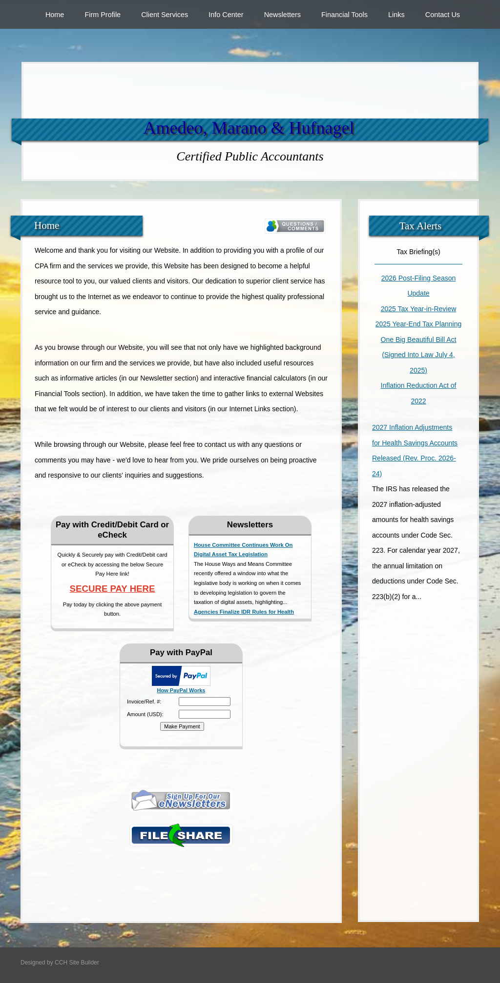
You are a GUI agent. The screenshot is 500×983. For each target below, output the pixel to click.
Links (396, 15)
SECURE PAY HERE (112, 588)
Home (54, 15)
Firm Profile (102, 15)
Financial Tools (344, 15)
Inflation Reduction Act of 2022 (419, 393)
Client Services (164, 15)
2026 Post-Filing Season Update (418, 286)
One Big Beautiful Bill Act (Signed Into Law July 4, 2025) (419, 355)
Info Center (225, 15)
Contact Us (442, 15)
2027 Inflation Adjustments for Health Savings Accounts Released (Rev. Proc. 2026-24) (415, 450)
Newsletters (282, 15)
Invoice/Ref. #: (144, 701)
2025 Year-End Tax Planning (418, 324)
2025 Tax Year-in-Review (419, 309)
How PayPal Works (181, 690)
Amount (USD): (145, 714)
